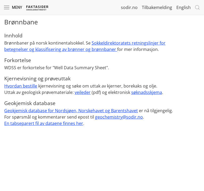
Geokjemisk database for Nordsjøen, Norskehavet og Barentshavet (71, 111)
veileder (83, 92)
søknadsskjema (146, 92)
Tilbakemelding (157, 7)
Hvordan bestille (20, 86)
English (183, 7)
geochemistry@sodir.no (119, 117)
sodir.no (129, 7)
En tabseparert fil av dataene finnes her (43, 123)
